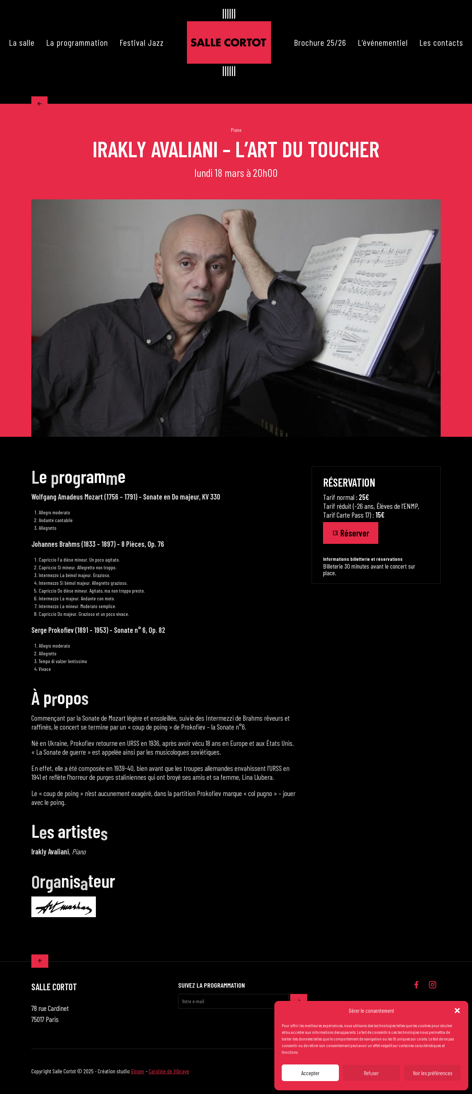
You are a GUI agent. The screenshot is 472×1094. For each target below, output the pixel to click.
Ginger (138, 1071)
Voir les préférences (432, 1073)
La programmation (77, 42)
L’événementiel (383, 42)
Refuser (371, 1073)
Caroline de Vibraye (169, 1071)
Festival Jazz (141, 42)
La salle (22, 42)
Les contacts (441, 42)
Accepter (310, 1073)
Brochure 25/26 (320, 42)
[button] (457, 1010)
